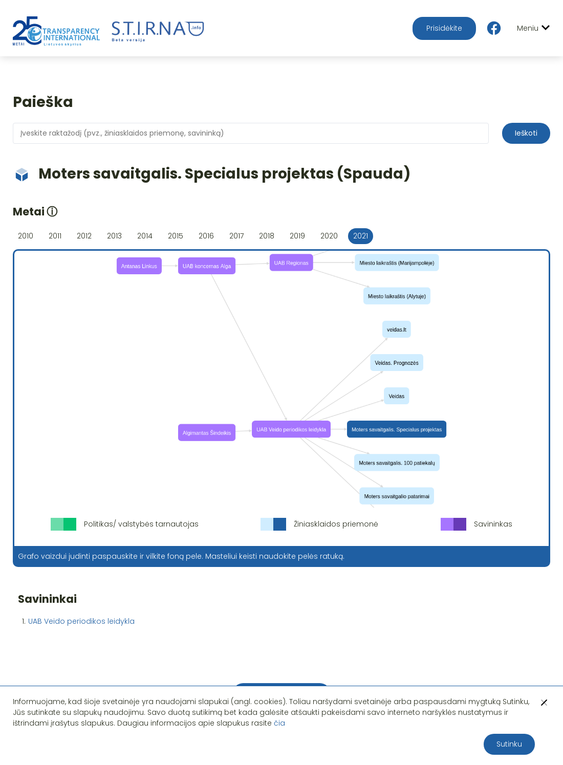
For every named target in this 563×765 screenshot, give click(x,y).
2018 (266, 236)
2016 (206, 236)
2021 (360, 236)
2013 (114, 236)
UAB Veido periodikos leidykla (81, 621)
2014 (145, 236)
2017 (236, 236)
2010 (25, 236)
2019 (297, 236)
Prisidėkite (444, 28)
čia (279, 723)
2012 (84, 236)
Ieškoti (526, 133)
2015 (175, 236)
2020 (329, 236)
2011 (55, 236)
